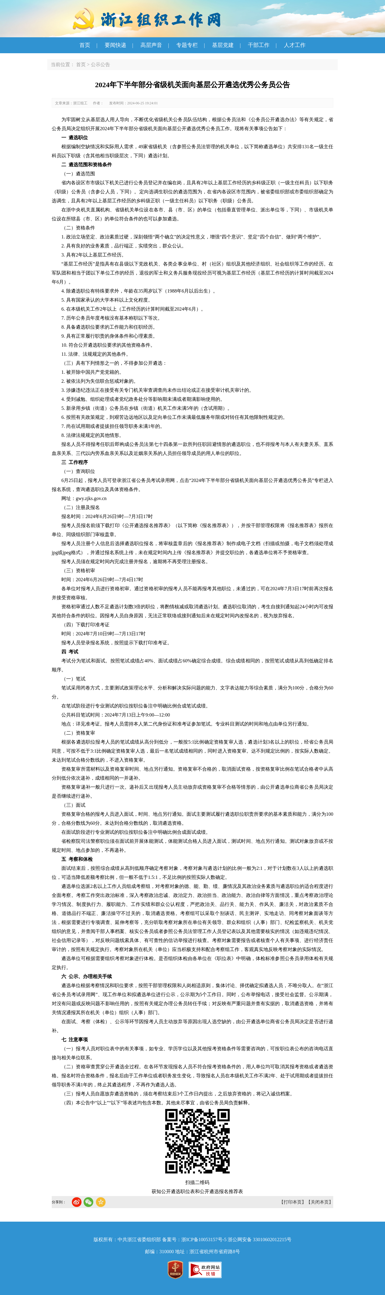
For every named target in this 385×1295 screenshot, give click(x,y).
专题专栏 (187, 45)
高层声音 (151, 45)
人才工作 (295, 45)
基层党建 (223, 45)
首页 (84, 45)
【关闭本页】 (319, 1202)
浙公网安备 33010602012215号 (259, 1239)
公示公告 (100, 64)
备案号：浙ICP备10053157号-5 (194, 1239)
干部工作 (259, 45)
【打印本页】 (292, 1202)
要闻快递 (115, 45)
